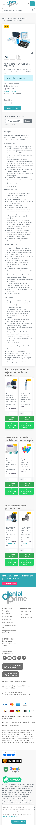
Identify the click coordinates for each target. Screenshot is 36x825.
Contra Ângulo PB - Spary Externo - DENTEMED (26, 395)
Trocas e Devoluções (9, 625)
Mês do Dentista (25, 611)
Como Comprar (7, 616)
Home (4, 18)
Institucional (6, 614)
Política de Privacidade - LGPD (9, 645)
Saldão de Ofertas (26, 617)
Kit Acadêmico (22, 18)
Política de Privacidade (11, 816)
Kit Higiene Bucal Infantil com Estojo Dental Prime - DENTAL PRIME (26, 460)
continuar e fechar (19, 822)
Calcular (28, 121)
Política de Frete (7, 622)
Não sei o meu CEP (11, 124)
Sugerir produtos (10, 583)
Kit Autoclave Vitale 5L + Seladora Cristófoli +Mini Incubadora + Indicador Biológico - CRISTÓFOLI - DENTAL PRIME (11, 460)
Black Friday (24, 614)
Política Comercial (8, 619)
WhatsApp (5, 628)
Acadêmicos (12, 18)
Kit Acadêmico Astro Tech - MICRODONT (26, 528)
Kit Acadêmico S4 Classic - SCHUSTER (11, 395)
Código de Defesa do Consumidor (9, 632)
